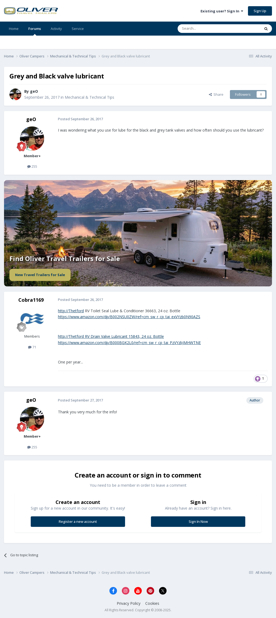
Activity (56, 28)
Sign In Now (198, 521)
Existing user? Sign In (222, 11)
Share (216, 94)
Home (14, 28)
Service (78, 28)
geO (31, 119)
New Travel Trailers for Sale (40, 274)
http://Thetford (71, 310)
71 (32, 347)
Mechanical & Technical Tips (89, 97)
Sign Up (260, 10)
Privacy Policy (128, 603)
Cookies (152, 603)
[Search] (206, 28)
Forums (34, 31)
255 (32, 166)
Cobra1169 (31, 300)
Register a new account (78, 521)
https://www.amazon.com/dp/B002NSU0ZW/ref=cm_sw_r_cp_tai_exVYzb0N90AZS (129, 316)
